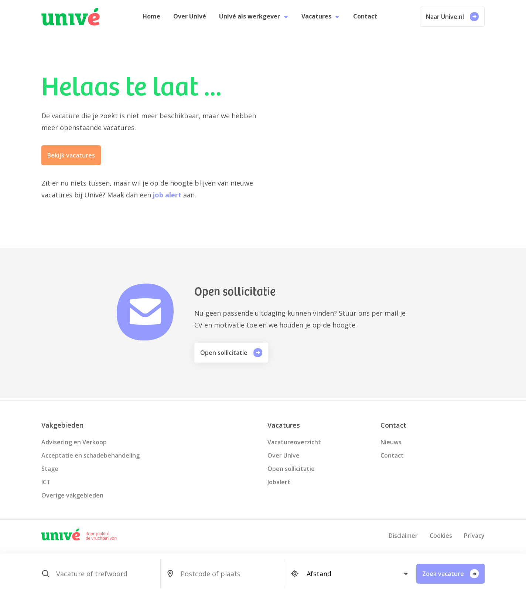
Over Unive (283, 455)
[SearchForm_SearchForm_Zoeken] (105, 574)
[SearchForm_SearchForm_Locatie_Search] (229, 574)
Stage (49, 469)
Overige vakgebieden (72, 495)
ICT (46, 482)
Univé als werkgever (254, 18)
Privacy (474, 536)
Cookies (441, 536)
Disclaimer (403, 536)
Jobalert (278, 482)
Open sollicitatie (231, 354)
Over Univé (190, 18)
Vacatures (320, 18)
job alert (167, 197)
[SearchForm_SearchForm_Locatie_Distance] (354, 574)
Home (154, 18)
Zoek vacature (450, 573)
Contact (363, 18)
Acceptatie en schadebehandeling (90, 455)
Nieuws (391, 442)
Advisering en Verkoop (74, 442)
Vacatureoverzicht (294, 442)
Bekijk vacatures (71, 158)
